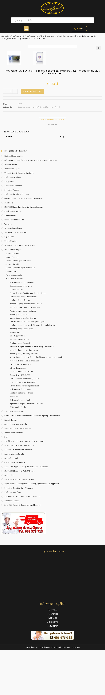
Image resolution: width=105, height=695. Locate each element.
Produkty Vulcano (11, 235)
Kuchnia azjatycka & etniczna (16, 239)
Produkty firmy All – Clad (20, 345)
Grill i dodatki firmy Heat (20, 445)
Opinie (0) (52, 169)
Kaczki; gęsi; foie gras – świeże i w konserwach (24, 486)
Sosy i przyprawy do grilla (15, 469)
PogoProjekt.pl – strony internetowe (66, 692)
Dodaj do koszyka (32, 136)
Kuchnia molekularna (13, 230)
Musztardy (8, 247)
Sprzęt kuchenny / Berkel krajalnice (24, 405)
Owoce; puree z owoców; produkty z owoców (23, 243)
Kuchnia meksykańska (13, 201)
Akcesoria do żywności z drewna (23, 363)
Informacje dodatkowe (52, 164)
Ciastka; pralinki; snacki (14, 264)
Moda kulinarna (12, 302)
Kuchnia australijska (12, 222)
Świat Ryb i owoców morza (15, 277)
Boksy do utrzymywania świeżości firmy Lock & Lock (57, 36)
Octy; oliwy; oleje (11, 503)
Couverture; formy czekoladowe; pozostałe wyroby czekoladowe (32, 460)
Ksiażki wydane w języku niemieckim (20, 312)
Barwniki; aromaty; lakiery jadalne (19, 524)
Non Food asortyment (33, 36)
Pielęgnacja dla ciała (14, 319)
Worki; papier (15, 377)
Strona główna (6, 36)
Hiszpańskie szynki (12, 213)
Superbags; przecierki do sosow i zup (25, 352)
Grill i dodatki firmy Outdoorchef (23, 341)
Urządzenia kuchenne (13, 273)
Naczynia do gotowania (19, 384)
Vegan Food (9, 281)
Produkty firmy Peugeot (20, 388)
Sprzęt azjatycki (12, 309)
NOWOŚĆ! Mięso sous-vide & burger (19, 515)
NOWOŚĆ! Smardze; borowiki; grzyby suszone (23, 252)
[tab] (52, 164)
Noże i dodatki (10, 209)
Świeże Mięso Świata (12, 256)
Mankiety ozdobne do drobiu (21, 437)
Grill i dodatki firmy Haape (20, 434)
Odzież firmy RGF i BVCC (20, 420)
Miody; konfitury (11, 286)
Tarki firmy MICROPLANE (20, 409)
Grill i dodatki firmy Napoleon (22, 327)
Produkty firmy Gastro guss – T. (23, 373)
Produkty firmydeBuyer (19, 359)
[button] (26, 28)
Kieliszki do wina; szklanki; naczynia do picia (27, 366)
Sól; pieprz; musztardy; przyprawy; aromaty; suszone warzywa (30, 205)
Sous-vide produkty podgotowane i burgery (22, 550)
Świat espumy (11, 316)
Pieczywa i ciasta (11, 545)
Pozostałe (14, 441)
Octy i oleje (9, 520)
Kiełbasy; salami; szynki (14, 498)
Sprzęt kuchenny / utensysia (21, 416)
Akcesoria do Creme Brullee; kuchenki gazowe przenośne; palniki (36, 402)
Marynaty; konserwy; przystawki (18, 473)
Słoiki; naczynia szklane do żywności (24, 423)
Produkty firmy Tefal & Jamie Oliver (24, 398)
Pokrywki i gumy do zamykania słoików (26, 348)
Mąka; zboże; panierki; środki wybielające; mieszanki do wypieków (31, 528)
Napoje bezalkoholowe (13, 477)
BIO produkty (10, 260)
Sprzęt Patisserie (13, 298)
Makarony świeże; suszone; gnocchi (19, 490)
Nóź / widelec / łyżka (18, 452)
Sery (6, 482)
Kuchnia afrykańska (12, 537)
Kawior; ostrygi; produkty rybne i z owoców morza (26, 511)
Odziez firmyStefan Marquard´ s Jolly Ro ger (28, 338)
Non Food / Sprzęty (18, 36)
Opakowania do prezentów (21, 331)
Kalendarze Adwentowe (14, 456)
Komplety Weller (16, 334)
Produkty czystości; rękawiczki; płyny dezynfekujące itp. (32, 370)
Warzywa (8, 269)
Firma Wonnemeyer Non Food (18, 305)
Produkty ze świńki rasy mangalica (18, 532)
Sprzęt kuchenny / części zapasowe (24, 395)
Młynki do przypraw (18, 412)
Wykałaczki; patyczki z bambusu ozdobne (26, 448)
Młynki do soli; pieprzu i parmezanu (24, 430)
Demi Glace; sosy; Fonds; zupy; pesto (19, 290)
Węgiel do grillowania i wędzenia (23, 356)
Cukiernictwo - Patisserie (14, 507)
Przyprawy (9, 226)
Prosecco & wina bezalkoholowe (18, 494)
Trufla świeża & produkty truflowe (19, 218)
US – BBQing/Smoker (18, 380)
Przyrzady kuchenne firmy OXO (23, 427)
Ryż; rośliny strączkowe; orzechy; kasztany (22, 541)
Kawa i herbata (10, 465)
